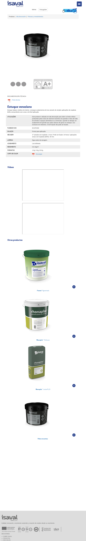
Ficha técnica (16, 100)
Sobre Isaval (7, 536)
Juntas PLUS (37, 365)
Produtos (6, 538)
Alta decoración (21, 16)
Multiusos (37, 316)
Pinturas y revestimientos (35, 16)
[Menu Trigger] (79, 3)
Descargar (39, 154)
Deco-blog (7, 540)
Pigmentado (37, 266)
